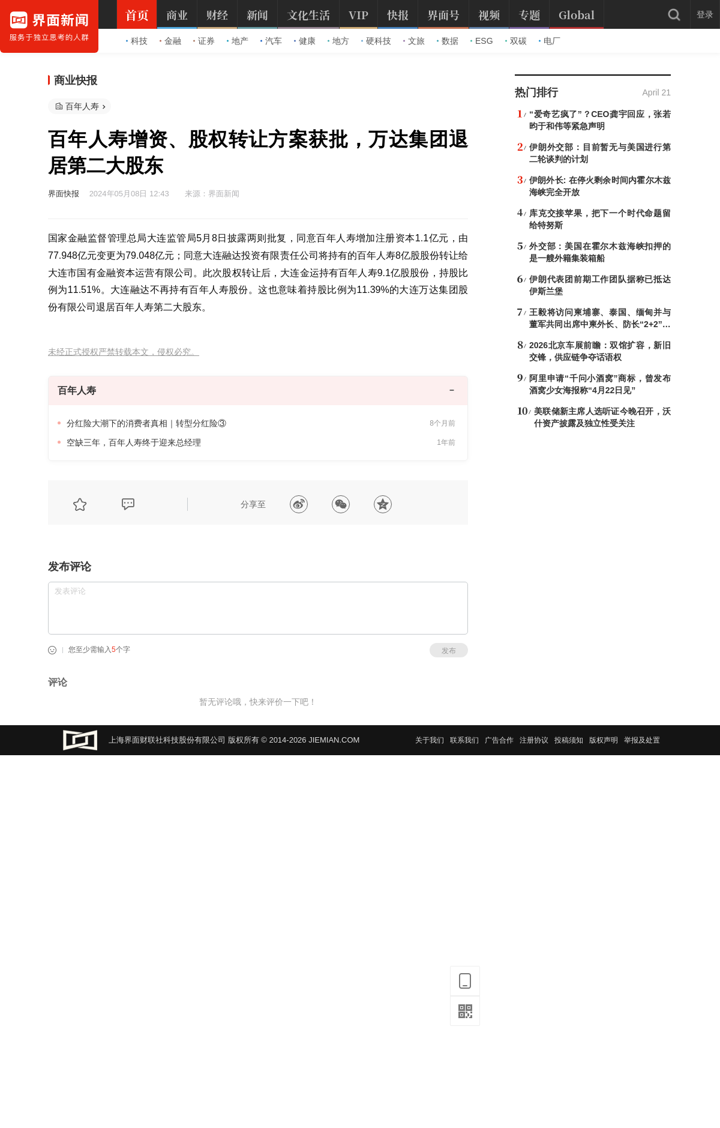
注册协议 (534, 740)
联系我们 (464, 740)
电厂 (549, 41)
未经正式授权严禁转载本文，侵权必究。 (123, 352)
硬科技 (376, 41)
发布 (449, 651)
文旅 (414, 41)
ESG (481, 41)
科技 (137, 41)
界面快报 (63, 193)
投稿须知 (568, 740)
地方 (338, 41)
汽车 (271, 41)
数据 (447, 41)
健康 (305, 41)
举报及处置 (642, 740)
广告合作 (499, 740)
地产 (237, 41)
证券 (204, 41)
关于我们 (429, 740)
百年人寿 (82, 106)
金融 (170, 41)
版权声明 (603, 740)
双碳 (516, 41)
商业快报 (75, 80)
